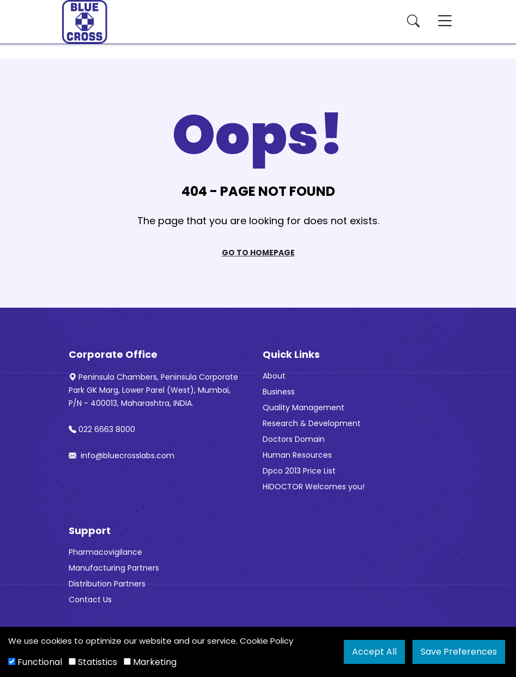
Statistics (93, 662)
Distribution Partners (107, 583)
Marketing (150, 662)
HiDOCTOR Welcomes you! (314, 486)
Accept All (374, 651)
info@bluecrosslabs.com (121, 455)
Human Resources (297, 455)
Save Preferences (459, 651)
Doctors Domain (294, 439)
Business (279, 391)
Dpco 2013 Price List (299, 470)
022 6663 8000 (102, 429)
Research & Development (312, 423)
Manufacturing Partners (114, 567)
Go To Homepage (258, 252)
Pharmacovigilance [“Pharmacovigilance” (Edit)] (105, 552)
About (274, 375)
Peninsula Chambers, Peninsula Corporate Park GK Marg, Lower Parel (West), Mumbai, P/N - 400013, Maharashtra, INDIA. (153, 390)
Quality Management (303, 407)
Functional (35, 662)
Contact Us (90, 599)
